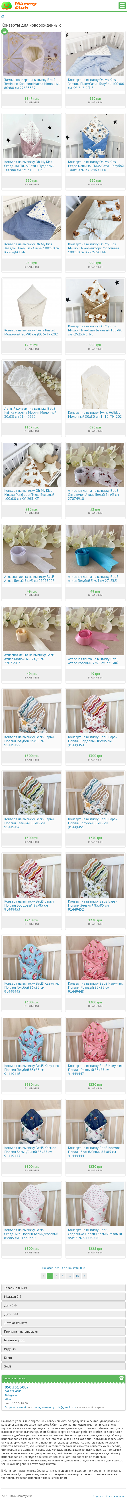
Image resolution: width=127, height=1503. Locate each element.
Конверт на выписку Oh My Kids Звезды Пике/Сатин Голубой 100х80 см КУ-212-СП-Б (96, 84)
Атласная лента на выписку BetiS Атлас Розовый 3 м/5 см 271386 (93, 661)
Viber (8, 1399)
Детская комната (64, 1323)
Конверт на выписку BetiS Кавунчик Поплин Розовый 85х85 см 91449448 (95, 987)
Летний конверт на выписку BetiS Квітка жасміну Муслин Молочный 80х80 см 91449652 (30, 412)
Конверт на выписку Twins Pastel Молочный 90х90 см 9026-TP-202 (31, 332)
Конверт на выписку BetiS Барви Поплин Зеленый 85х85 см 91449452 (92, 905)
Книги (64, 1358)
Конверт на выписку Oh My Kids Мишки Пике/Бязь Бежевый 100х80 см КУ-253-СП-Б (95, 330)
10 (77, 1276)
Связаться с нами (115, 1496)
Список (122, 5)
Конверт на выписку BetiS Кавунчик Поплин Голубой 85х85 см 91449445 (31, 987)
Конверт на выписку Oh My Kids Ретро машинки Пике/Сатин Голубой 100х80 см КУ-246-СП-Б (96, 166)
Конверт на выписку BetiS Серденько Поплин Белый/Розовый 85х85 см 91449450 (95, 1234)
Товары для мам (64, 1288)
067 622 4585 (13, 1391)
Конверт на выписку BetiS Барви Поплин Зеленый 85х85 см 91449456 (29, 823)
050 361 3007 (17, 1387)
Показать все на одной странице (63, 1268)
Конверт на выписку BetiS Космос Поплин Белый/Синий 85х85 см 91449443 (30, 1152)
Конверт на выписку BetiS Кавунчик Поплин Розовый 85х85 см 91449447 (95, 1070)
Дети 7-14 (64, 1314)
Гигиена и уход (64, 1340)
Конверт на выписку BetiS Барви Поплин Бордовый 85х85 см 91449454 (92, 741)
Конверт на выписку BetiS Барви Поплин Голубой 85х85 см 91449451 (92, 823)
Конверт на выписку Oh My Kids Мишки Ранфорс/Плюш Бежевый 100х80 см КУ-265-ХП (29, 494)
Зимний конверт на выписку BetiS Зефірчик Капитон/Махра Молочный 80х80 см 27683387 (32, 84)
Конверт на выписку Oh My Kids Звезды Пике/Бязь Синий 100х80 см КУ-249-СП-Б (31, 248)
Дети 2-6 (64, 1305)
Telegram (11, 1395)
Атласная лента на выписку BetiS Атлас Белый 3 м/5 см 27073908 (29, 578)
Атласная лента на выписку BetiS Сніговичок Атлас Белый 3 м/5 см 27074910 (93, 494)
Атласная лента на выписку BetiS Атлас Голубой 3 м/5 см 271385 (93, 578)
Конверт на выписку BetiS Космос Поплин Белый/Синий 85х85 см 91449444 (94, 1152)
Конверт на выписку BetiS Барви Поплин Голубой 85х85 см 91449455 (29, 741)
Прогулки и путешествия (64, 1331)
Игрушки (64, 1349)
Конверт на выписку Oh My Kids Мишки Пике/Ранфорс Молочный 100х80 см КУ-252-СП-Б (93, 248)
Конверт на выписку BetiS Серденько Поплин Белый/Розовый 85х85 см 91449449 (31, 1234)
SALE (7, 1366)
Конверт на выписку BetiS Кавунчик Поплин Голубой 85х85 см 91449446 (31, 1070)
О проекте (98, 1496)
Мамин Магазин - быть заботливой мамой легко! (19, 6)
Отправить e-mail (16, 1407)
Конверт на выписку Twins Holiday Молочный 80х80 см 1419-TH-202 (95, 414)
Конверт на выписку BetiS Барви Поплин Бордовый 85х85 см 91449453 (29, 905)
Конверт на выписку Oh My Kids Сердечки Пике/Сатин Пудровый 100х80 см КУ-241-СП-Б (29, 166)
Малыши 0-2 (64, 1297)
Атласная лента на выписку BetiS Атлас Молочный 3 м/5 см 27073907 (29, 659)
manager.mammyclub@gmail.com (54, 1407)
